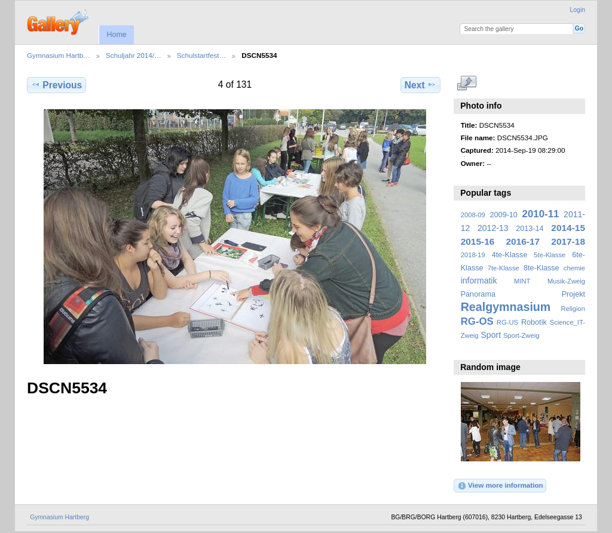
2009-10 (504, 215)
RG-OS (477, 321)
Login (577, 10)
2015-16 (478, 241)
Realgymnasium (506, 306)
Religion (573, 308)
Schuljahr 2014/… (133, 55)
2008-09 (473, 214)
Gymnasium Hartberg (59, 517)
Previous (56, 84)
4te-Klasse (510, 255)
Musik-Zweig (566, 281)
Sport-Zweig (521, 335)
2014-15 (568, 228)
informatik (479, 280)
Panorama (478, 294)
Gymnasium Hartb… (58, 55)
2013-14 (529, 228)
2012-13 (493, 228)
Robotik (534, 322)
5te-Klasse (549, 254)
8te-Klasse (541, 268)
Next (420, 84)
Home (116, 34)
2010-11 (540, 214)
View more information (500, 486)
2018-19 (473, 254)
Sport (491, 335)
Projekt (573, 294)
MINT (522, 281)
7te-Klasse (503, 268)
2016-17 (523, 241)
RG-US (507, 322)
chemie (574, 268)
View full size (467, 83)
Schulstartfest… (202, 55)
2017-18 (568, 241)
